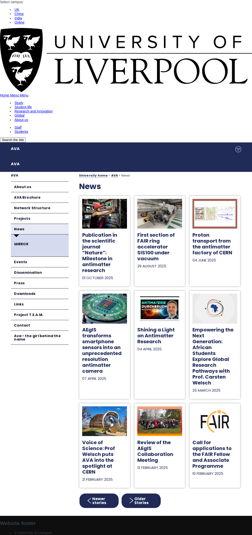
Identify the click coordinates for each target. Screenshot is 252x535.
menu (238, 149)
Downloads (24, 293)
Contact (22, 325)
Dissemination (28, 272)
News (19, 229)
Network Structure (32, 208)
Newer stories (99, 500)
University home (93, 175)
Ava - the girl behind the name (37, 337)
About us (22, 186)
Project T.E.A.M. (28, 314)
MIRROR (21, 244)
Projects (22, 218)
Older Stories (141, 500)
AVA (15, 148)
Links (19, 304)
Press (19, 283)
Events (20, 262)
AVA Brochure (27, 197)
